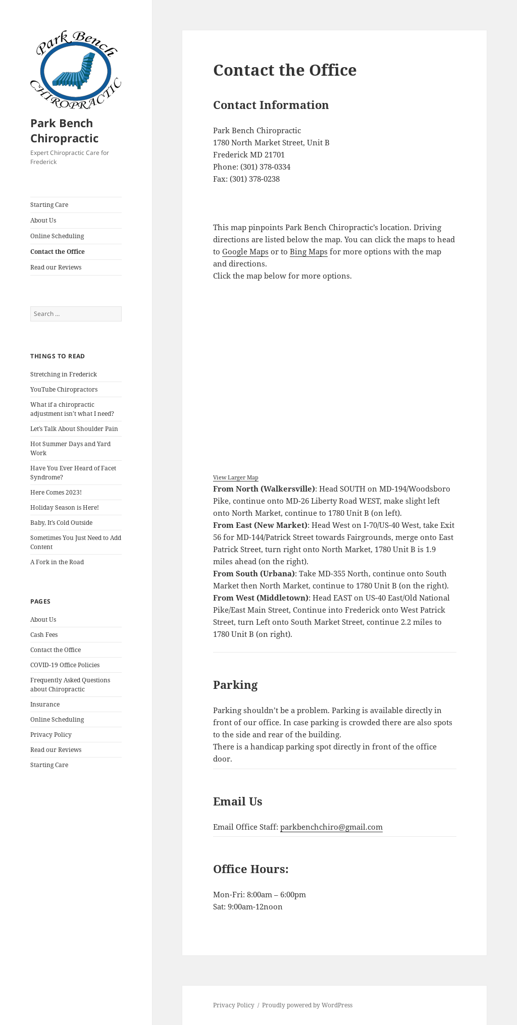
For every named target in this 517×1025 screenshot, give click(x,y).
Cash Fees (44, 634)
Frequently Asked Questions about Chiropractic (70, 684)
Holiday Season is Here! (64, 507)
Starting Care (49, 204)
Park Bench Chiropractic (64, 130)
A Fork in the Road (57, 562)
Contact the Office (57, 251)
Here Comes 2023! (56, 492)
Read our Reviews (55, 267)
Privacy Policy (51, 734)
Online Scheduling (57, 236)
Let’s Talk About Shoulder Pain (74, 428)
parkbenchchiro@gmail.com (331, 827)
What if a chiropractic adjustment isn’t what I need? (72, 409)
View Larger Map (235, 477)
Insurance (45, 704)
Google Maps (245, 251)
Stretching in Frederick (63, 374)
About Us (43, 220)
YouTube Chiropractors (63, 389)
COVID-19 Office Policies (64, 665)
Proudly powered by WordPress (307, 1005)
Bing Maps (309, 251)
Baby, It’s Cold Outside (61, 522)
